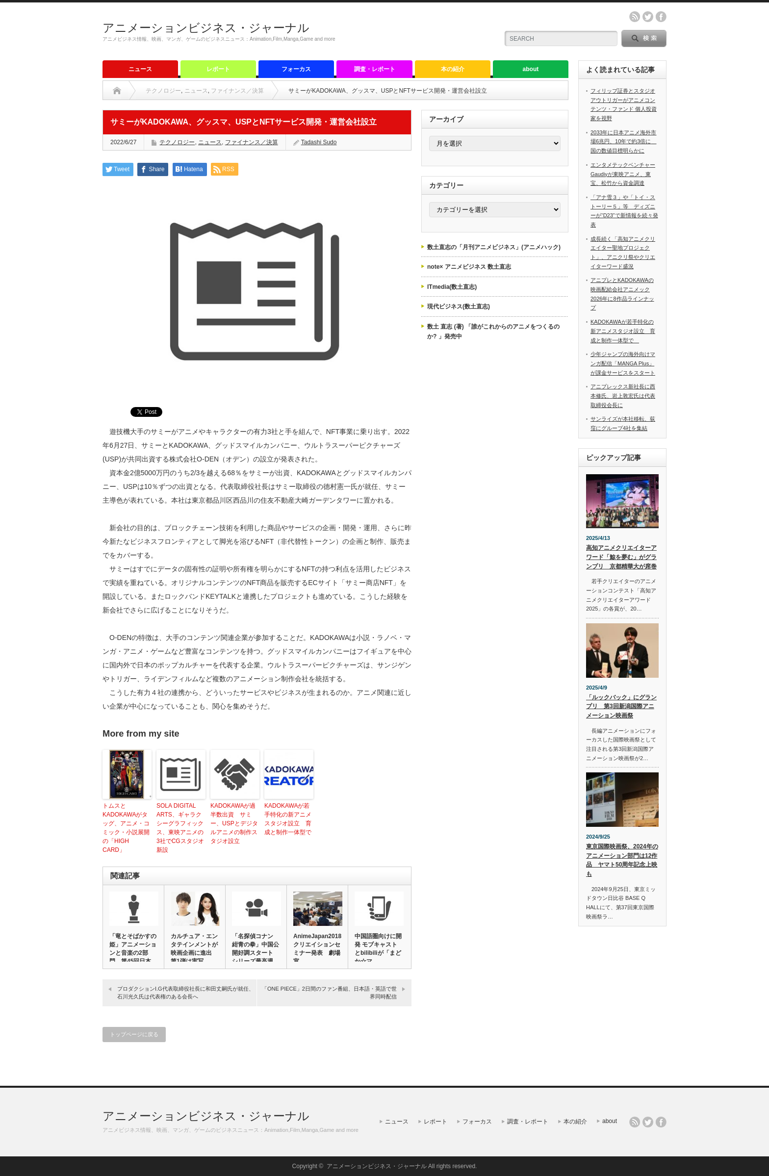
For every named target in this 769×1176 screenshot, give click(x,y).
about (531, 69)
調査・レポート (374, 69)
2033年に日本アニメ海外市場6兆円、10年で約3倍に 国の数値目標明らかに (623, 141)
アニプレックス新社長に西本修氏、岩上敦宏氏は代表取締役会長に (622, 395)
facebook (661, 16)
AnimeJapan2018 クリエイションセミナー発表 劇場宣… (317, 949)
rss (634, 16)
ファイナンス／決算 (237, 90)
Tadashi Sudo (319, 142)
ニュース (140, 69)
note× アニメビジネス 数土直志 (469, 266)
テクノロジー (163, 90)
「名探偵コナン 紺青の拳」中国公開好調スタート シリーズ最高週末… (255, 953)
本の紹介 (452, 69)
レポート (218, 69)
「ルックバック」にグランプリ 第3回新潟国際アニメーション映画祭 (621, 706)
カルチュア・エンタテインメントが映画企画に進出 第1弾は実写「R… (194, 953)
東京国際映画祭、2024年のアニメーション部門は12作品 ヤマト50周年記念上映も (622, 860)
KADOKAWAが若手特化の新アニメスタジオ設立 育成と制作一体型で (288, 819)
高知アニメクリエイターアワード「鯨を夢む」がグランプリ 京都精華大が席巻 (621, 556)
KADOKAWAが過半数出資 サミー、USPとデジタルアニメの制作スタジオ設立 (234, 823)
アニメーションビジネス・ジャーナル (206, 27)
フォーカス (296, 69)
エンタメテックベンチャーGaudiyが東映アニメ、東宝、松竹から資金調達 (622, 174)
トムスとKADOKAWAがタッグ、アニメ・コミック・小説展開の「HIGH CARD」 (126, 827)
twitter (647, 16)
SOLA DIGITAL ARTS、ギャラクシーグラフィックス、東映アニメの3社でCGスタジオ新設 (180, 827)
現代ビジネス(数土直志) (458, 306)
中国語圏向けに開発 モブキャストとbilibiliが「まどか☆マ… (378, 949)
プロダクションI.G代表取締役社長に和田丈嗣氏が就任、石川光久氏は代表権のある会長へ (185, 992)
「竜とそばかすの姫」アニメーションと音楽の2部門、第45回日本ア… (132, 953)
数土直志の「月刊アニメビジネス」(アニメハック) (494, 247)
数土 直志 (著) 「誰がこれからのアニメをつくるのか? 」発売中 (493, 331)
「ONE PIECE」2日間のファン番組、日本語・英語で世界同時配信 (329, 992)
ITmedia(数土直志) (452, 286)
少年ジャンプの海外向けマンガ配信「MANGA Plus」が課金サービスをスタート (622, 363)
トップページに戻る (134, 1034)
